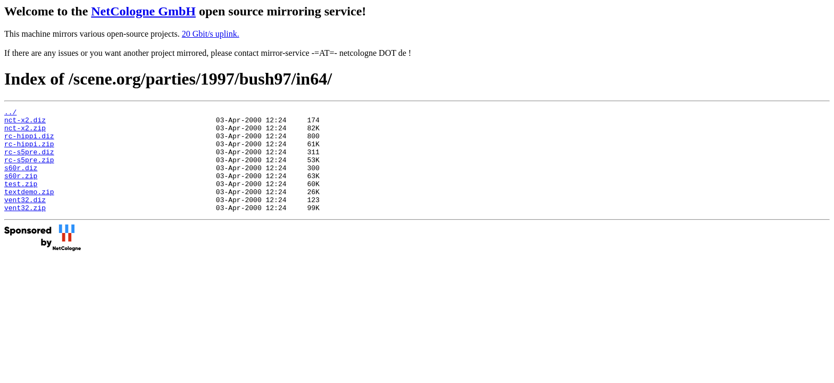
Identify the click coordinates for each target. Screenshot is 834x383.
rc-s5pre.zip (29, 171)
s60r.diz (20, 180)
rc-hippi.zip (29, 151)
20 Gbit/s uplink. (210, 33)
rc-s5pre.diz (29, 161)
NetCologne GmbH (143, 11)
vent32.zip (25, 228)
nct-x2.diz (25, 123)
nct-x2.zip (25, 132)
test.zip (20, 199)
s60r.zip (20, 190)
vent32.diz (25, 218)
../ (10, 113)
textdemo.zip (29, 209)
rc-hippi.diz (29, 142)
